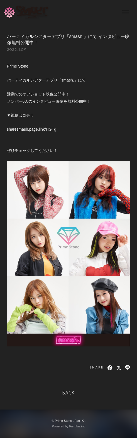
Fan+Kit (80, 420)
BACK (68, 393)
